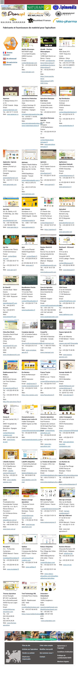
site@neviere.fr (32, 384)
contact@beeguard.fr (66, 263)
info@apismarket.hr (28, 220)
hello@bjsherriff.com (10, 303)
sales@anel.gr (69, 61)
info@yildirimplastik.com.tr (31, 180)
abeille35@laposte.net (66, 386)
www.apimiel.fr (49, 185)
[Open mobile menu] (2, 2)
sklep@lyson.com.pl (9, 520)
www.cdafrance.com (66, 314)
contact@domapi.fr (65, 388)
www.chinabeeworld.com (11, 355)
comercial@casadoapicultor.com (51, 305)
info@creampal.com (47, 343)
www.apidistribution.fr (66, 126)
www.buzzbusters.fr (28, 310)
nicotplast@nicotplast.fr (11, 558)
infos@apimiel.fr (45, 173)
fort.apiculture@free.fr (10, 388)
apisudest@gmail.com (66, 223)
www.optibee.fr (31, 567)
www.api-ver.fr (12, 270)
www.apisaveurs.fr (65, 187)
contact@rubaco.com (47, 562)
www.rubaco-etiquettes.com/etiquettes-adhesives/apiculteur (49, 576)
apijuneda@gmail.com (10, 178)
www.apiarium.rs (12, 114)
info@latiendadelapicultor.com (50, 475)
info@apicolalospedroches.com (32, 114)
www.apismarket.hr (28, 227)
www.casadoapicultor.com (49, 317)
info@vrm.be (68, 553)
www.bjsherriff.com (9, 317)
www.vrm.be (67, 565)
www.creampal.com (47, 352)
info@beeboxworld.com (48, 265)
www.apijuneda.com (10, 185)
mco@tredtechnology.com (30, 607)
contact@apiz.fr (32, 256)
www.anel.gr (67, 67)
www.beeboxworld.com (48, 272)
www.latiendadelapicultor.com (50, 482)
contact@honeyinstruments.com (33, 431)
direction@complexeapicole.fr (32, 343)
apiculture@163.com (10, 346)
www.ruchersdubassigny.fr (68, 484)
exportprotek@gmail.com (48, 607)
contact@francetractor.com (49, 381)
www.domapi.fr (68, 395)
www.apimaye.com (28, 194)
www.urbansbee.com (48, 621)
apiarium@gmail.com (10, 110)
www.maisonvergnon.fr (48, 522)
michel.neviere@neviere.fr (30, 386)
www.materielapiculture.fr (30, 126)
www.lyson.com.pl (9, 529)
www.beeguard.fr (69, 270)
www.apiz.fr (30, 265)
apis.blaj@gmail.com (10, 220)
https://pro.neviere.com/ (30, 395)
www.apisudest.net (65, 232)
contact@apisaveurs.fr (66, 175)
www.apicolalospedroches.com (32, 123)
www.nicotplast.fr (13, 569)
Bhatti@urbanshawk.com (48, 609)
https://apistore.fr (50, 229)
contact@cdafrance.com (67, 301)
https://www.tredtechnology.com (33, 614)
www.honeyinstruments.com (31, 440)
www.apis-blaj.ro (12, 227)
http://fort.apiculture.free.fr (12, 402)
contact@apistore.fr (47, 223)
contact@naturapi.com (29, 63)
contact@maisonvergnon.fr (50, 509)
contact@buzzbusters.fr (30, 301)
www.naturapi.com (28, 72)
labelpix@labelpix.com (29, 473)
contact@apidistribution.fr (68, 112)
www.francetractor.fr (47, 395)
